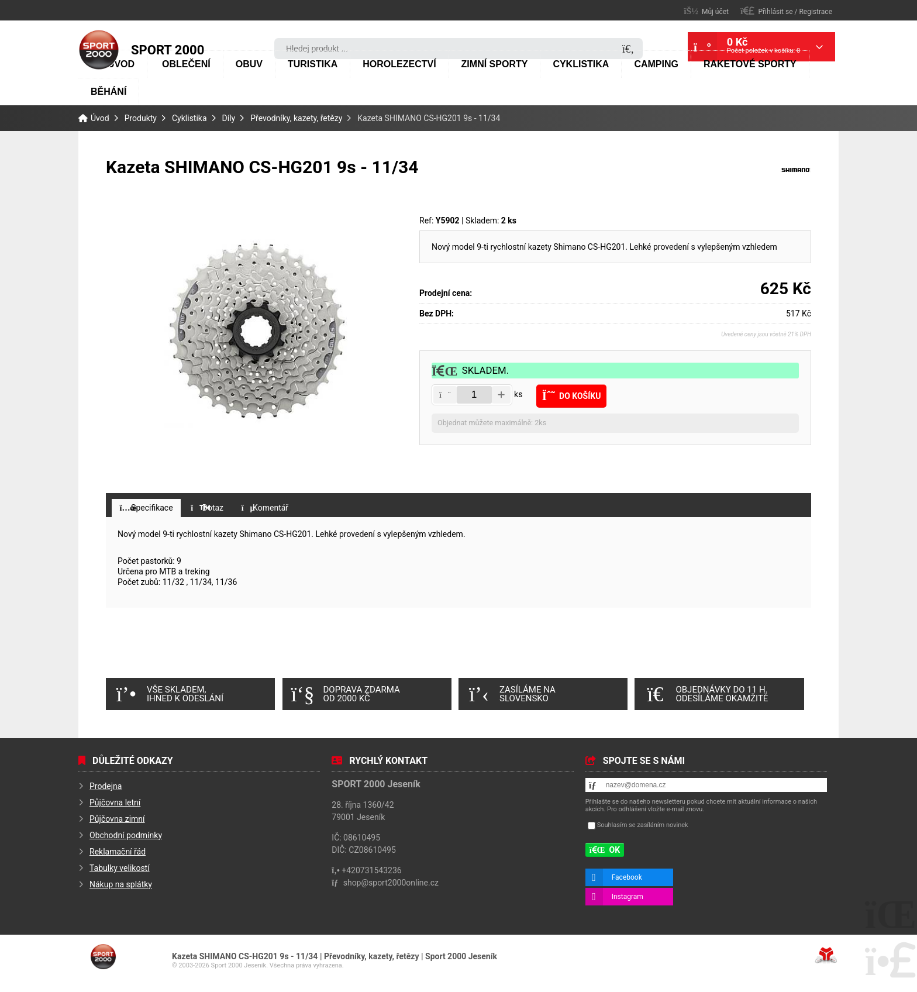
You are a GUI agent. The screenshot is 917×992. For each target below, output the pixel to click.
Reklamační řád (117, 851)
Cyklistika (581, 64)
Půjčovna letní (114, 802)
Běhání (108, 92)
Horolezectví (399, 64)
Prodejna (105, 786)
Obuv (249, 64)
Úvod (98, 49)
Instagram (627, 897)
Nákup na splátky (120, 884)
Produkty (141, 118)
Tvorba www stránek (826, 955)
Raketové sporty (750, 64)
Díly (229, 118)
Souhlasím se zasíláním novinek (642, 825)
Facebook (627, 877)
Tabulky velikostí (119, 868)
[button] (786, 11)
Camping (656, 64)
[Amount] (474, 395)
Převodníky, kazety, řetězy (296, 118)
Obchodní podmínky (125, 835)
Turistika (312, 64)
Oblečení (186, 64)
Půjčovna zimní (117, 819)
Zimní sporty (494, 64)
